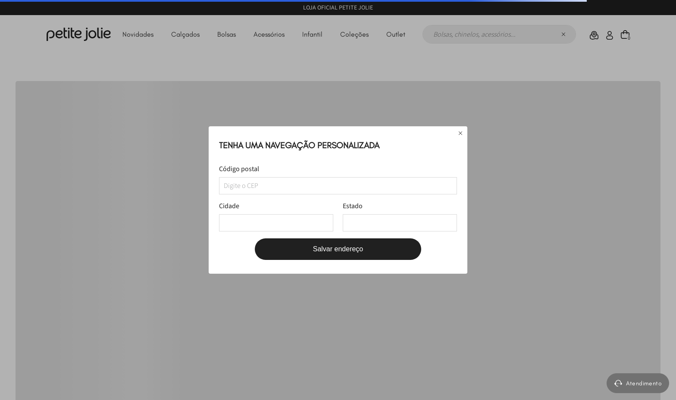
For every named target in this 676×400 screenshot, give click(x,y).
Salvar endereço (338, 249)
